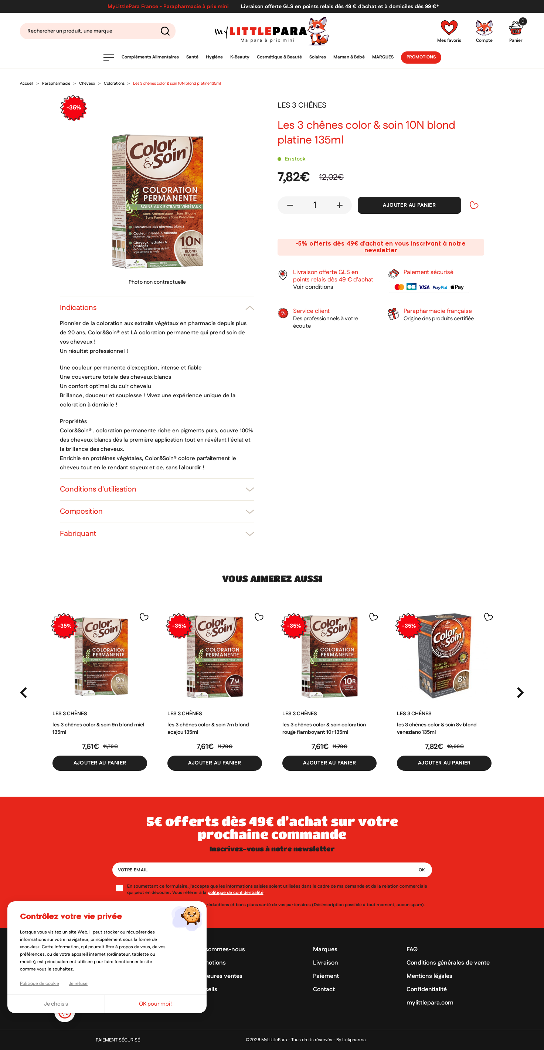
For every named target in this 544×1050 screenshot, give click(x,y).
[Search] (98, 31)
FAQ (412, 949)
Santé (192, 57)
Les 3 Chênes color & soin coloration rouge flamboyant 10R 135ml (324, 728)
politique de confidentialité (236, 892)
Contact (324, 989)
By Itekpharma (351, 1040)
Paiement (326, 976)
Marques (383, 57)
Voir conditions (313, 287)
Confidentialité (427, 989)
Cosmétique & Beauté (279, 57)
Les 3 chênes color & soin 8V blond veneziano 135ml (437, 728)
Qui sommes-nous (219, 949)
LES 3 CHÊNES (69, 714)
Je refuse (78, 983)
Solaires (317, 57)
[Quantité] (314, 205)
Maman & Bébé (349, 57)
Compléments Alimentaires (150, 57)
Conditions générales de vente (448, 963)
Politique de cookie (39, 983)
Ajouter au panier (409, 205)
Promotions (421, 57)
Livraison (325, 963)
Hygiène (214, 57)
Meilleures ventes (218, 976)
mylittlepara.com (430, 1003)
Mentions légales (429, 976)
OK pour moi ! (156, 1004)
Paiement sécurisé (118, 1040)
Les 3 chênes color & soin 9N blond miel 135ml (98, 728)
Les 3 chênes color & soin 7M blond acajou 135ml (208, 728)
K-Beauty (239, 57)
